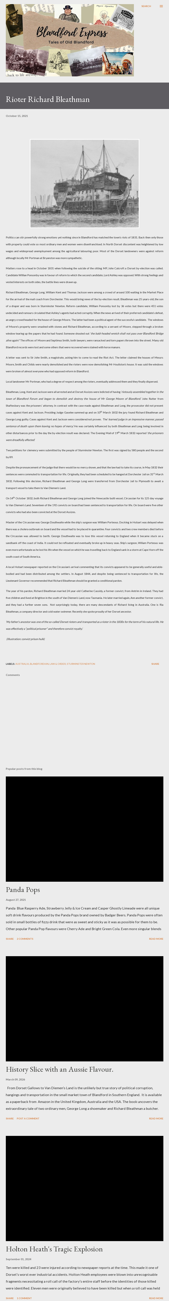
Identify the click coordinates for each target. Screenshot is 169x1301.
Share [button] (155, 663)
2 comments (25, 938)
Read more (156, 938)
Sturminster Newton (81, 663)
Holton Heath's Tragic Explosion (54, 1249)
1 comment (24, 1298)
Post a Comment (28, 1118)
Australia (22, 663)
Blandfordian (39, 663)
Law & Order (58, 663)
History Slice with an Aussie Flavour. (60, 1069)
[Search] (146, 6)
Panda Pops (23, 889)
